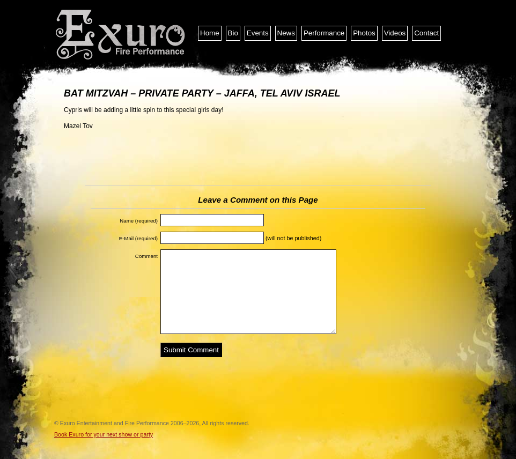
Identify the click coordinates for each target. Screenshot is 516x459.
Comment (146, 256)
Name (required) (139, 221)
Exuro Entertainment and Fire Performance (121, 35)
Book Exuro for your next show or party (103, 434)
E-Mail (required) (138, 238)
